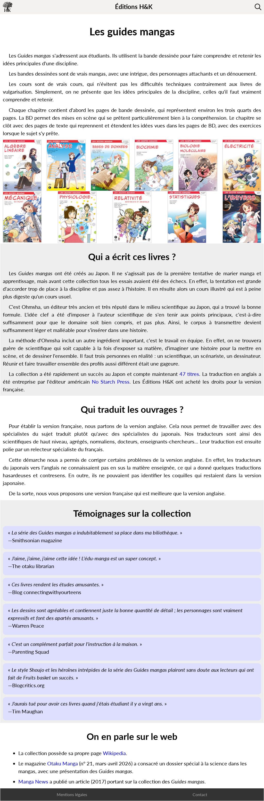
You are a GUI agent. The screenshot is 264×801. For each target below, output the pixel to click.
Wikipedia (114, 753)
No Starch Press (110, 381)
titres (193, 374)
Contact (200, 794)
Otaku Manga (62, 763)
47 (182, 374)
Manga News (33, 781)
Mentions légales (72, 794)
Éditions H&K (133, 6)
